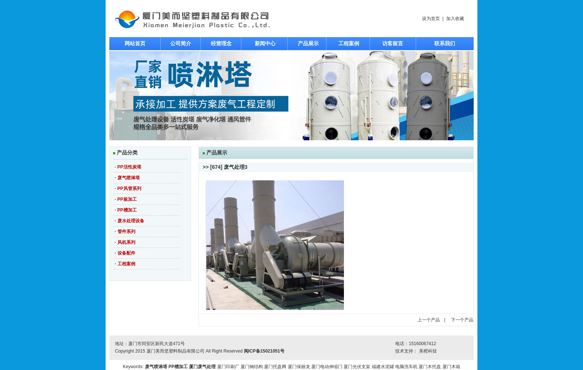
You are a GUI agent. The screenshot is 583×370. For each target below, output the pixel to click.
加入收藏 (455, 18)
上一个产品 (429, 319)
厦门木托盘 (430, 366)
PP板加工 (127, 199)
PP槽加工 (127, 210)
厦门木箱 (451, 366)
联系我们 (444, 43)
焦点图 (291, 95)
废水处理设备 (130, 220)
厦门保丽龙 (299, 366)
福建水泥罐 (383, 366)
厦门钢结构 (252, 366)
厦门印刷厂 (228, 366)
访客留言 (392, 43)
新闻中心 (265, 43)
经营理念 (221, 43)
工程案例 (348, 43)
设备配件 (126, 253)
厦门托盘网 (275, 366)
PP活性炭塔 (129, 167)
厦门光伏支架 (357, 366)
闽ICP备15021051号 (264, 351)
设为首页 (431, 18)
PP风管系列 (129, 188)
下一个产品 (462, 319)
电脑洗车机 (406, 366)
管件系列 (126, 231)
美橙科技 (428, 351)
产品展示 (308, 43)
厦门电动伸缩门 (326, 366)
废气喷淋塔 (128, 177)
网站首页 (135, 43)
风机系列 (126, 242)
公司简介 (180, 43)
